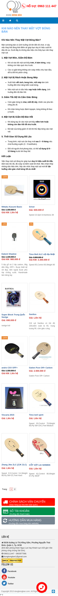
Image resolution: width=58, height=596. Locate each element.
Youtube (8, 577)
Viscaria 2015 (8, 415)
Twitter (8, 583)
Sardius (33, 314)
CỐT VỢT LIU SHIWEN (39, 465)
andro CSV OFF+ (10, 368)
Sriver (32, 207)
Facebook (9, 571)
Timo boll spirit (36, 415)
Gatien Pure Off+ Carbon (41, 368)
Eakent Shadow (9, 254)
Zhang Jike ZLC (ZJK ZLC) (14, 464)
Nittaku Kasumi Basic (12, 207)
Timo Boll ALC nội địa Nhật (42, 254)
